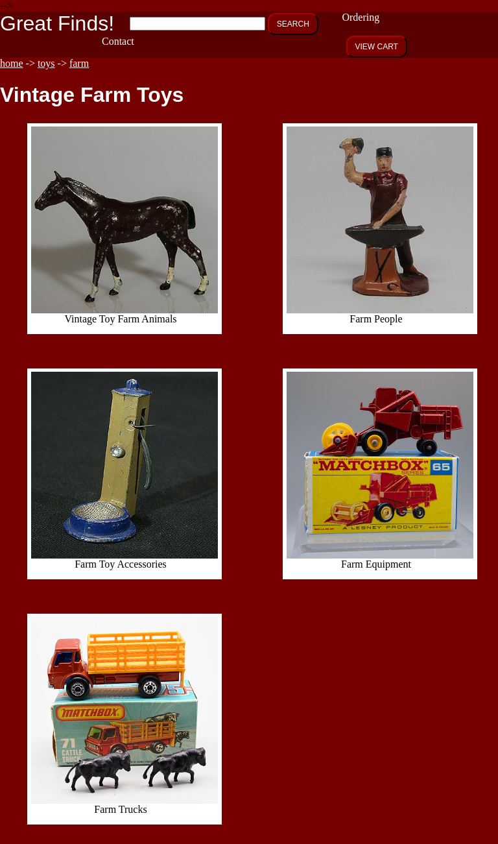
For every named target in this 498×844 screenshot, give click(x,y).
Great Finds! (57, 23)
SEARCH (293, 24)
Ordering (360, 17)
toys (46, 63)
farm (79, 63)
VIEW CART (376, 46)
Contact (118, 41)
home (11, 63)
